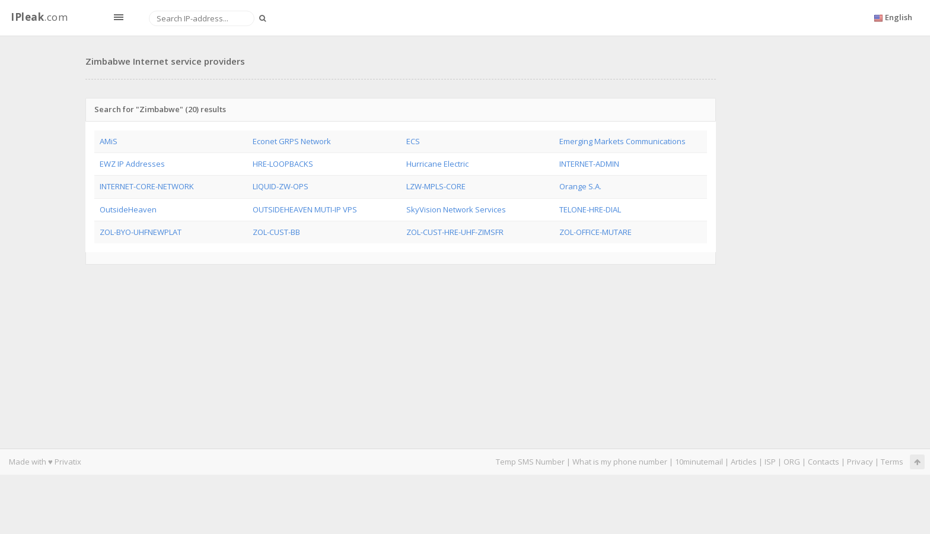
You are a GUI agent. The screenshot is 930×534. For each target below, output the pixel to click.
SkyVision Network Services (456, 209)
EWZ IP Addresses (132, 163)
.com (39, 17)
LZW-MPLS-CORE (436, 186)
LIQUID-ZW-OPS (280, 186)
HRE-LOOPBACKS (283, 163)
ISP (771, 461)
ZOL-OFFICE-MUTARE (595, 232)
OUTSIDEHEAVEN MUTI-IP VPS (305, 209)
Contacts (823, 461)
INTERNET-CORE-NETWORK (147, 186)
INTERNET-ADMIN (589, 163)
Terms (892, 461)
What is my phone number (619, 461)
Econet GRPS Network (292, 141)
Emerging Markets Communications (622, 141)
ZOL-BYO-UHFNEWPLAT (140, 232)
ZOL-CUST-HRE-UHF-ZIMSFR (455, 232)
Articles (744, 461)
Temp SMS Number (530, 461)
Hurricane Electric (437, 163)
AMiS (108, 141)
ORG (792, 461)
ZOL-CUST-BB (276, 232)
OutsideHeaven (128, 209)
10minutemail (699, 461)
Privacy (860, 461)
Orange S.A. (580, 186)
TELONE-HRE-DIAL (590, 209)
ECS (413, 141)
